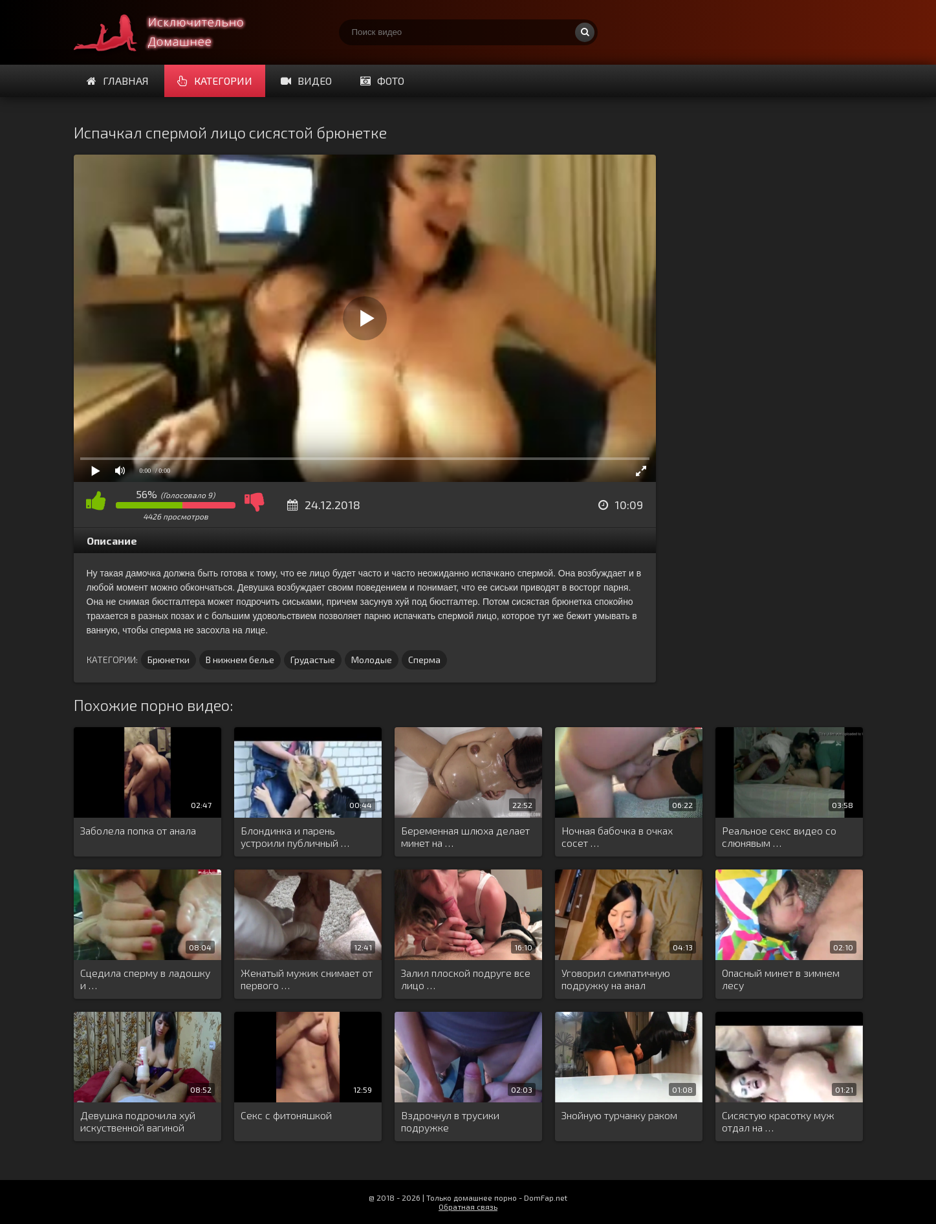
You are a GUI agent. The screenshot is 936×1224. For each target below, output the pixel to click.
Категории (214, 80)
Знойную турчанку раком (619, 1115)
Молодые (371, 659)
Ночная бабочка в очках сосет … (617, 836)
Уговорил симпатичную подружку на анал (615, 979)
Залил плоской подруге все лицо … (465, 979)
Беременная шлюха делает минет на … (465, 836)
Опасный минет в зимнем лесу (781, 979)
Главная (118, 80)
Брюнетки (168, 659)
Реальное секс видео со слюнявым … (779, 836)
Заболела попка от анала (138, 830)
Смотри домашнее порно (171, 32)
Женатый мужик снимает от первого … (307, 979)
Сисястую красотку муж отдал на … (778, 1121)
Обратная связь (468, 1206)
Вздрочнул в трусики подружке (450, 1121)
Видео (306, 80)
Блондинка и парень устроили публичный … (295, 836)
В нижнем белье (240, 659)
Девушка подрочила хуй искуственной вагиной (137, 1121)
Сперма (424, 659)
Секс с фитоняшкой (286, 1115)
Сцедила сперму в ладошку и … (145, 979)
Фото (382, 80)
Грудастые (312, 659)
